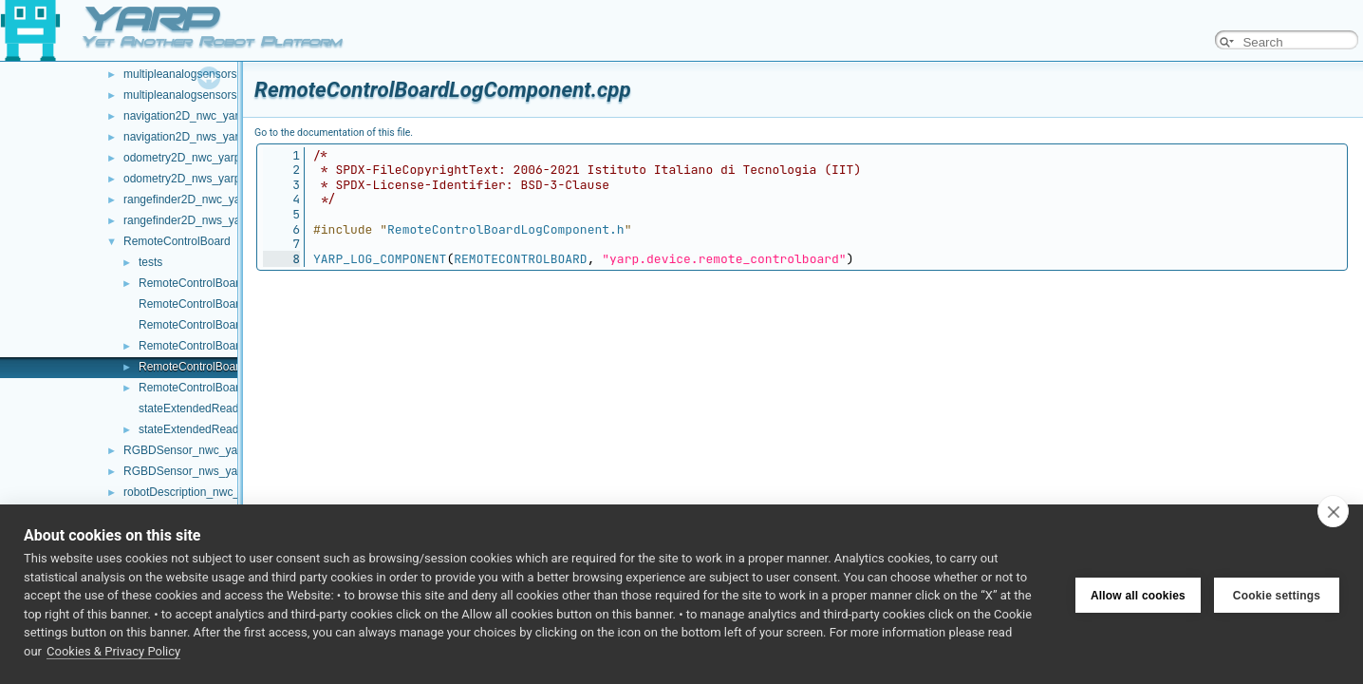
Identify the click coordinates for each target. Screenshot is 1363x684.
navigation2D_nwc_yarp (184, 116)
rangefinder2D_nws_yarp (187, 220)
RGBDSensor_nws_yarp (185, 471)
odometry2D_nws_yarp (181, 178)
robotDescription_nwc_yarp (192, 492)
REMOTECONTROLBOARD (520, 259)
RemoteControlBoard (177, 241)
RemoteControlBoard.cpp (203, 283)
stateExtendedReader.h (198, 429)
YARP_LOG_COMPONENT (379, 259)
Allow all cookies (1138, 594)
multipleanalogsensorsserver (196, 95)
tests (150, 262)
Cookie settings (1276, 594)
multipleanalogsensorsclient (193, 74)
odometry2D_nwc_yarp (181, 157)
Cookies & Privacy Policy (113, 651)
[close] (1333, 511)
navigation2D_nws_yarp (184, 136)
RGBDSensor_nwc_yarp (185, 450)
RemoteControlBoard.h (197, 304)
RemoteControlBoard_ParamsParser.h (236, 345)
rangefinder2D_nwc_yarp (187, 199)
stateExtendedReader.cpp (204, 408)
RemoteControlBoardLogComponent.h (236, 387)
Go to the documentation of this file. (333, 132)
